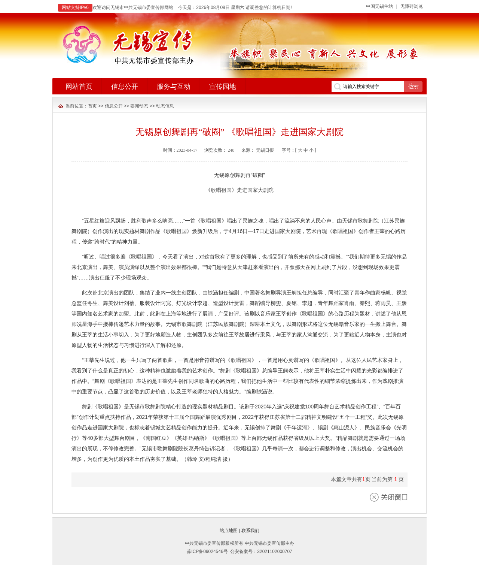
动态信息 (165, 106)
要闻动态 (139, 106)
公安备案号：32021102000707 (261, 551)
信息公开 (114, 106)
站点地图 (229, 530)
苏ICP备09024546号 (207, 551)
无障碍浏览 (411, 6)
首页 (92, 106)
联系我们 (250, 530)
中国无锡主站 (379, 6)
